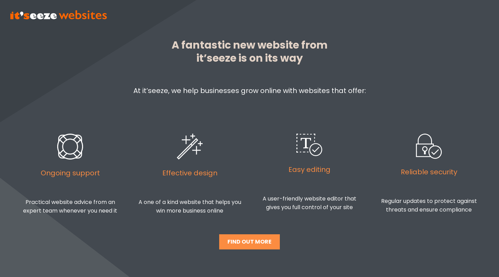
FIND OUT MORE (249, 242)
